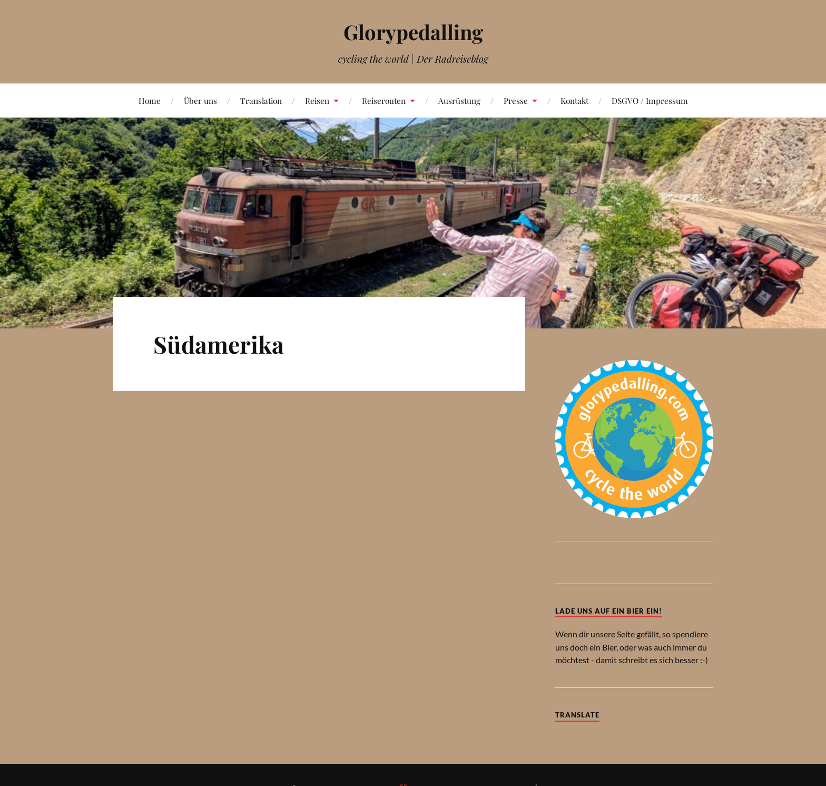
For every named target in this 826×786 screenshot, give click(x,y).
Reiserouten (384, 100)
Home (150, 100)
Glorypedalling (413, 31)
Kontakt (574, 100)
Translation (261, 100)
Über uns (200, 100)
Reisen (317, 100)
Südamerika (218, 344)
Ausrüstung (459, 100)
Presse (516, 100)
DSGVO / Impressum (650, 100)
